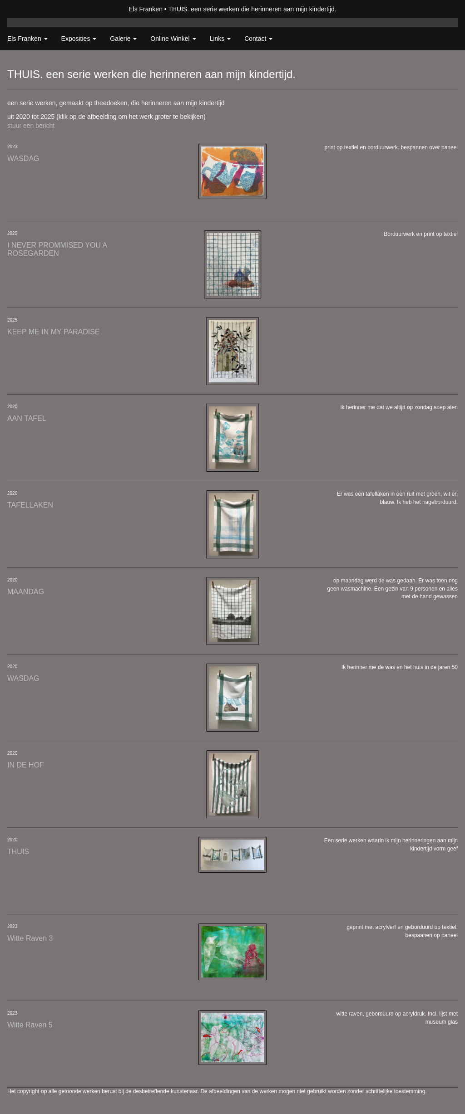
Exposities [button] (79, 38)
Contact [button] (258, 38)
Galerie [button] (123, 38)
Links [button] (220, 38)
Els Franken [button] (27, 38)
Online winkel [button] (173, 38)
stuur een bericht (30, 125)
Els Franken (146, 9)
